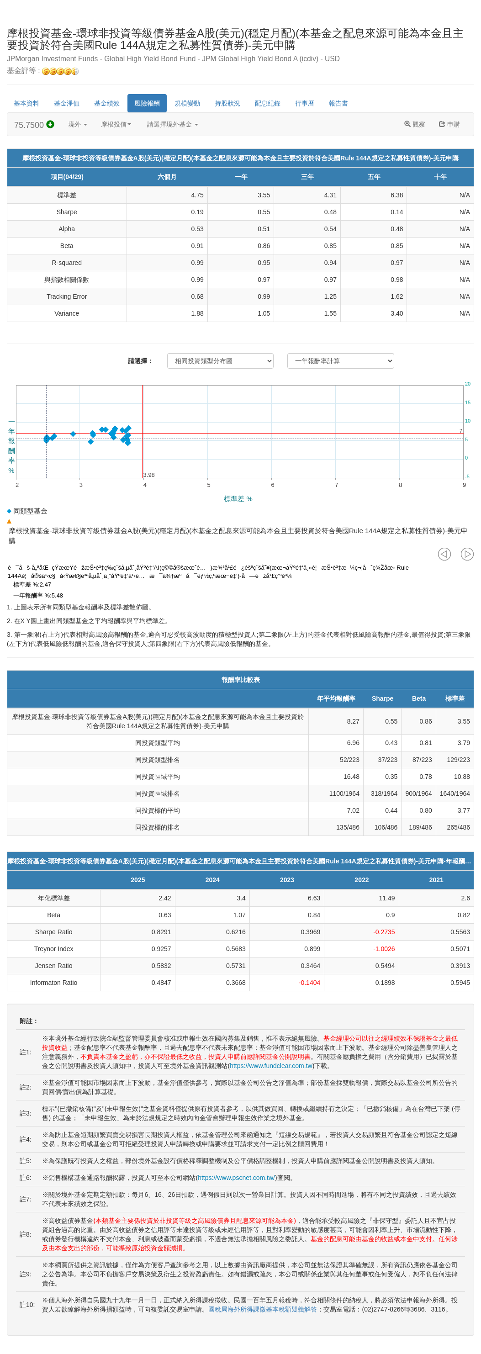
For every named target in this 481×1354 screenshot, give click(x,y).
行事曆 (304, 103)
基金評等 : (43, 71)
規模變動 (187, 103)
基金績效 (107, 103)
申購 (449, 124)
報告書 (338, 103)
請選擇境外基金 (172, 124)
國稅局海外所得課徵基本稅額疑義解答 (262, 1309)
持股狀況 (227, 103)
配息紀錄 (267, 103)
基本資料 (26, 103)
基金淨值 (66, 103)
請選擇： (140, 361)
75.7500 (34, 125)
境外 (77, 124)
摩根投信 (116, 124)
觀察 (414, 124)
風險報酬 (147, 103)
